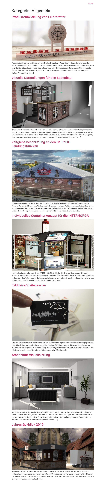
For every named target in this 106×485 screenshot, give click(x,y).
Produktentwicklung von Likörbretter (39, 17)
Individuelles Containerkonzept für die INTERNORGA (50, 216)
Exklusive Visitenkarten (29, 285)
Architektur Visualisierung (31, 355)
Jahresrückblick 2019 (27, 424)
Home (90, 4)
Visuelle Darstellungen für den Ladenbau (41, 78)
